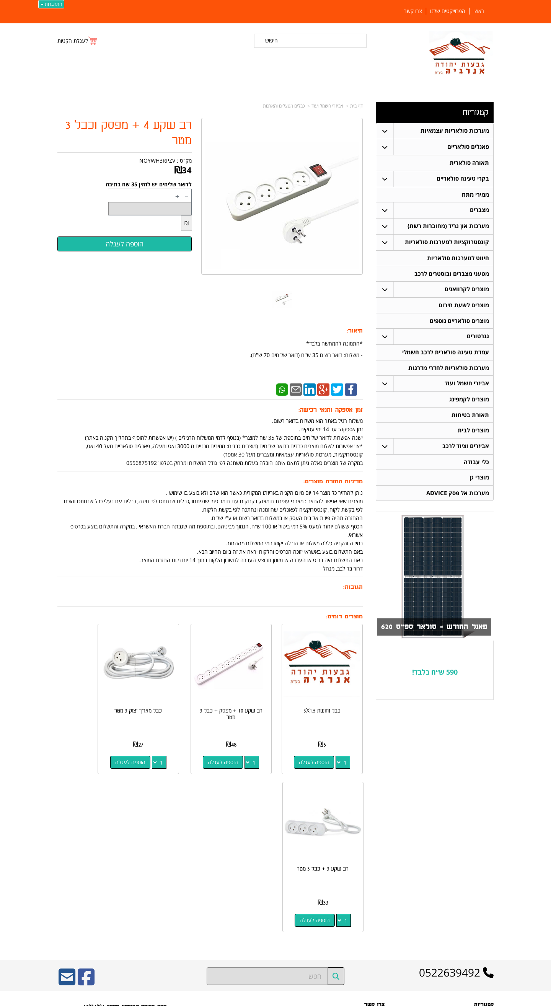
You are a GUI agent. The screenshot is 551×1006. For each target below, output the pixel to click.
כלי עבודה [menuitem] (476, 464)
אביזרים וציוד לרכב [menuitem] (465, 448)
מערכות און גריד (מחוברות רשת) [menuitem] (448, 226)
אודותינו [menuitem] (486, 932)
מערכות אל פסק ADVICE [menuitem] (457, 495)
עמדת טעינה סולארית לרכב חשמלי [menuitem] (445, 353)
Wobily (300, 999)
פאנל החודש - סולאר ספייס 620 (432, 629)
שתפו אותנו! (373, 888)
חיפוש (271, 40)
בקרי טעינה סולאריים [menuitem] (463, 178)
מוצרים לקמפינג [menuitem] (469, 401)
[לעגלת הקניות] (77, 40)
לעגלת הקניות (72, 40)
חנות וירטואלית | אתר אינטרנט (227, 999)
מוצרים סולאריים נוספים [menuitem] (459, 322)
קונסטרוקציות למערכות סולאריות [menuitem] (447, 242)
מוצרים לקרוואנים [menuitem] (467, 290)
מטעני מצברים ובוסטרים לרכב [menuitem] (451, 274)
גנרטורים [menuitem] (478, 337)
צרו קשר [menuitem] (413, 11)
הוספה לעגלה (321, 748)
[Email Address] (67, 810)
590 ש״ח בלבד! (435, 674)
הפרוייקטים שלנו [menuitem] (447, 11)
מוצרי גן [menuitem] (479, 480)
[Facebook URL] (86, 810)
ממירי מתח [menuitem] (475, 195)
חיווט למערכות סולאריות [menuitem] (458, 258)
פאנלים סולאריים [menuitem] (468, 147)
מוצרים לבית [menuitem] (473, 432)
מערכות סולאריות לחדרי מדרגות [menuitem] (448, 369)
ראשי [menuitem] (478, 11)
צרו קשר (377, 878)
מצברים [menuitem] (479, 210)
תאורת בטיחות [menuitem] (470, 417)
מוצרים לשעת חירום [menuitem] (464, 306)
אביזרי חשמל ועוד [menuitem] (467, 385)
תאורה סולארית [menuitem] (469, 163)
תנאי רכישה (374, 868)
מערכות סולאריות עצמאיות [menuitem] (455, 131)
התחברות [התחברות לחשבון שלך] (51, 4)
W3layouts (151, 898)
